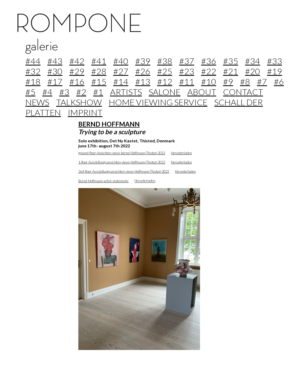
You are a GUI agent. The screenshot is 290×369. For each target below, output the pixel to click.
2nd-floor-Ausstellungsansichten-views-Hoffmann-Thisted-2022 (123, 171)
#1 (98, 92)
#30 (54, 71)
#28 (98, 71)
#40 (120, 61)
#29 (76, 71)
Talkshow (79, 102)
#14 (120, 81)
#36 (208, 61)
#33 (274, 61)
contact (243, 92)
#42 (76, 61)
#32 (32, 71)
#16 (76, 81)
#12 (164, 81)
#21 (230, 71)
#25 (164, 71)
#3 (64, 92)
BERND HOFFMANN (109, 124)
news (37, 102)
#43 (54, 61)
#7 (262, 81)
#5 (30, 92)
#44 (32, 61)
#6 (279, 81)
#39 (142, 61)
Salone (164, 92)
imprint (85, 112)
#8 (245, 81)
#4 (47, 92)
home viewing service (158, 102)
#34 (252, 61)
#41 (98, 61)
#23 (186, 71)
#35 (230, 61)
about (201, 92)
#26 (142, 71)
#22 (208, 71)
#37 (186, 61)
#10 (208, 81)
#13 (142, 81)
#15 (98, 81)
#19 (274, 71)
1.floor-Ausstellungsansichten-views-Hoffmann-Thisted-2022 (121, 162)
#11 (186, 81)
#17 (54, 81)
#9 (228, 81)
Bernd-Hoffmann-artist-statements (103, 181)
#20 (252, 71)
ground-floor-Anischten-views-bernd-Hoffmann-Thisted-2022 (121, 153)
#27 (120, 71)
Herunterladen (181, 153)
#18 (32, 81)
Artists (126, 92)
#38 (164, 61)
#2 (81, 92)
